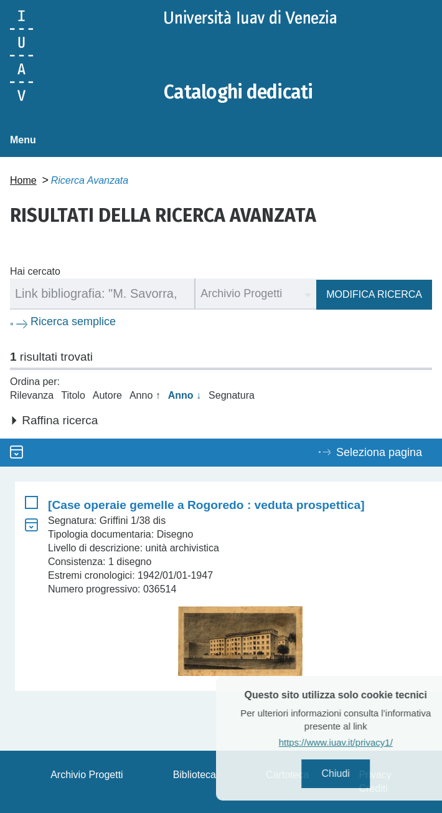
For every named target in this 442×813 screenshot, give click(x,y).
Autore (107, 395)
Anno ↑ (145, 395)
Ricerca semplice (73, 321)
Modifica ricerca (374, 294)
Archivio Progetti (86, 774)
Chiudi (352, 773)
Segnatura (232, 395)
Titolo (73, 395)
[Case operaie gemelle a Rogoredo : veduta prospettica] (206, 504)
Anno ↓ (184, 395)
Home (23, 180)
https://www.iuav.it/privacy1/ (352, 742)
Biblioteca (194, 774)
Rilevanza (32, 395)
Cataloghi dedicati (238, 92)
